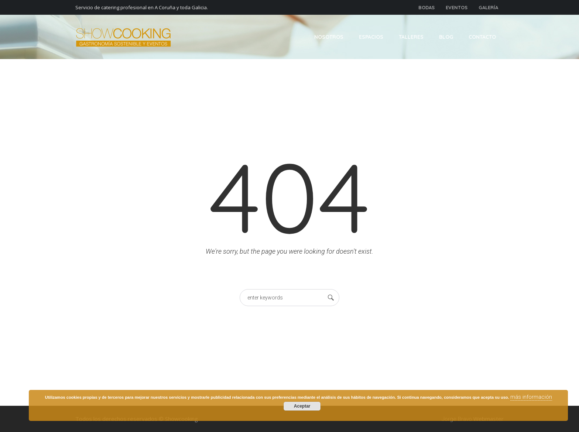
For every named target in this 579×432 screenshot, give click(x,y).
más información (531, 397)
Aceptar (302, 406)
